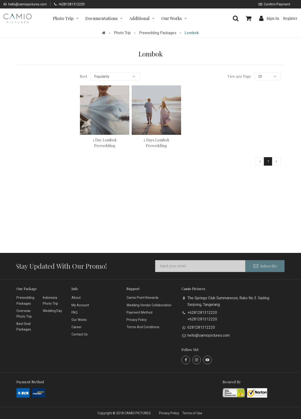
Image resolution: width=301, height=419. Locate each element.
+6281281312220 (69, 4)
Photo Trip (122, 33)
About (76, 297)
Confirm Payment (274, 4)
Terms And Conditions (143, 327)
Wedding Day (52, 311)
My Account (80, 305)
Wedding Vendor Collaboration (149, 305)
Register (290, 18)
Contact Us (79, 334)
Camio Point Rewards (142, 297)
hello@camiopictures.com (25, 4)
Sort (83, 76)
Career (76, 327)
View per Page (239, 76)
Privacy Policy (137, 320)
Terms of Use (192, 413)
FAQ (74, 312)
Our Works (79, 320)
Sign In (273, 18)
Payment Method (139, 312)
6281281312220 (201, 327)
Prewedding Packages (157, 33)
